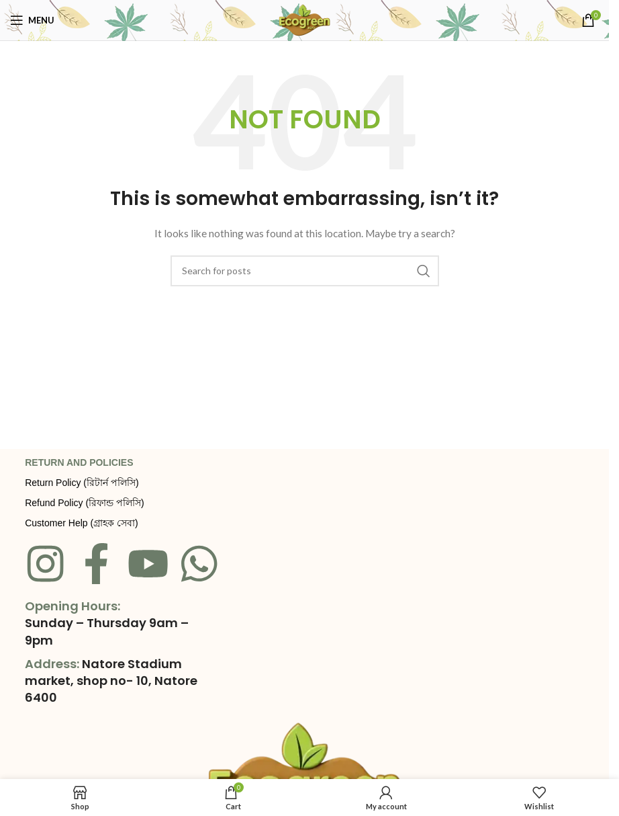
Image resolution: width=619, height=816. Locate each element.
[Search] (305, 270)
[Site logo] (305, 19)
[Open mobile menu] (32, 20)
